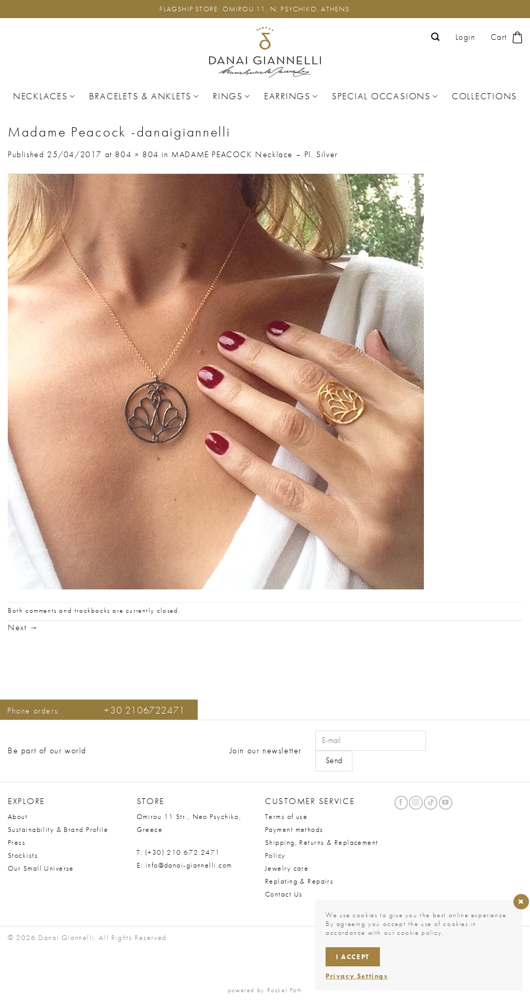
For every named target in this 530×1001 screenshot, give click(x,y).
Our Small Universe (41, 868)
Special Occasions (385, 96)
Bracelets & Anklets (144, 96)
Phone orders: (96, 710)
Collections (484, 96)
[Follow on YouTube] (445, 803)
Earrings (291, 96)
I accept (353, 956)
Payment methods (294, 829)
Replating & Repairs (299, 881)
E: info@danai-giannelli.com (184, 865)
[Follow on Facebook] (401, 803)
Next (23, 627)
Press (16, 842)
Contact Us (283, 894)
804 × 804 (136, 154)
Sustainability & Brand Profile (58, 829)
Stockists (23, 855)
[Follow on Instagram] (415, 803)
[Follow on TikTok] (430, 803)
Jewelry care (286, 868)
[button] (435, 37)
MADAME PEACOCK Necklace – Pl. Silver (254, 154)
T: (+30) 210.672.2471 (178, 852)
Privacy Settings (357, 976)
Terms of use (286, 816)
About (17, 816)
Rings (232, 96)
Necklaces (44, 96)
